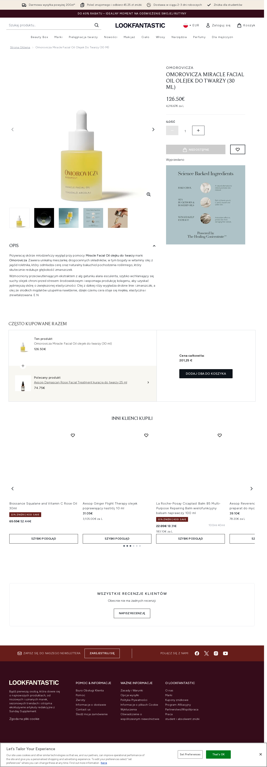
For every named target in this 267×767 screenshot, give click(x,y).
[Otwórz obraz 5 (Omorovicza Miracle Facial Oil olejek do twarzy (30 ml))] (118, 218)
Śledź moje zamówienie (91, 714)
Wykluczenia (129, 709)
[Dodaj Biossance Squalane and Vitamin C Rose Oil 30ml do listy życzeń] (73, 435)
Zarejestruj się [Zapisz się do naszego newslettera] (102, 653)
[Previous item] (12, 488)
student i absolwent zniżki (182, 719)
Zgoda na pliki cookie (24, 719)
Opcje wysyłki (130, 695)
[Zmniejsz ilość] (172, 130)
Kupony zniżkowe (176, 700)
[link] (218, 25)
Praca (169, 714)
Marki (168, 695)
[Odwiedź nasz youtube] (225, 653)
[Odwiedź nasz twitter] (206, 653)
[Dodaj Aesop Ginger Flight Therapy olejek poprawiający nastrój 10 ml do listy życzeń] (146, 435)
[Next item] (251, 488)
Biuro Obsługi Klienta (90, 690)
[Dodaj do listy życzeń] (237, 149)
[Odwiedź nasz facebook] (197, 653)
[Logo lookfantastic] (140, 25)
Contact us (83, 709)
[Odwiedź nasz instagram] (216, 653)
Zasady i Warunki (132, 690)
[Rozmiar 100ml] (213, 525)
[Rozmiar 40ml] (221, 525)
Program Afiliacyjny (178, 704)
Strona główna (20, 47)
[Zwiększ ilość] (198, 130)
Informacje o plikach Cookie (139, 704)
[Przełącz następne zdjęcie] (153, 129)
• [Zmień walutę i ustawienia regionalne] (191, 25)
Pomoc (80, 695)
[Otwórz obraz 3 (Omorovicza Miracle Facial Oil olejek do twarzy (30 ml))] (69, 218)
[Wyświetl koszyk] (246, 25)
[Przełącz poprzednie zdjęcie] (12, 129)
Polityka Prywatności (134, 700)
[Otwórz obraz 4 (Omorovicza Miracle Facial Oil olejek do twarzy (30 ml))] (93, 218)
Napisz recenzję (132, 613)
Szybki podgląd (43, 538)
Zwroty (80, 700)
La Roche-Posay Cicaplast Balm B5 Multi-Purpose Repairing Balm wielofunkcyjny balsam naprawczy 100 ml (188, 508)
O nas (169, 690)
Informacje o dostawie (91, 704)
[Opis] (83, 246)
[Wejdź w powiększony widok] (148, 194)
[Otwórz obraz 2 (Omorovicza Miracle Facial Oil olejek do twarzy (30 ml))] (44, 218)
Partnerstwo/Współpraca (181, 709)
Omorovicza (179, 68)
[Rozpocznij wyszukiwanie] (53, 25)
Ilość (170, 122)
